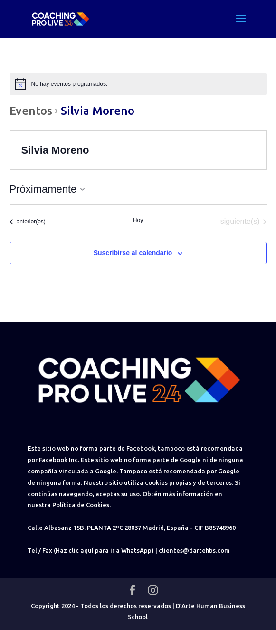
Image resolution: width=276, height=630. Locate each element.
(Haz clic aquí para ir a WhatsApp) (104, 550)
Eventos (31, 110)
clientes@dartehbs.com (194, 550)
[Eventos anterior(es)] (28, 221)
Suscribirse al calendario (133, 253)
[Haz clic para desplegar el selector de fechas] (47, 189)
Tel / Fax (40, 550)
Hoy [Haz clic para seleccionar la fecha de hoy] (138, 220)
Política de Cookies (80, 504)
